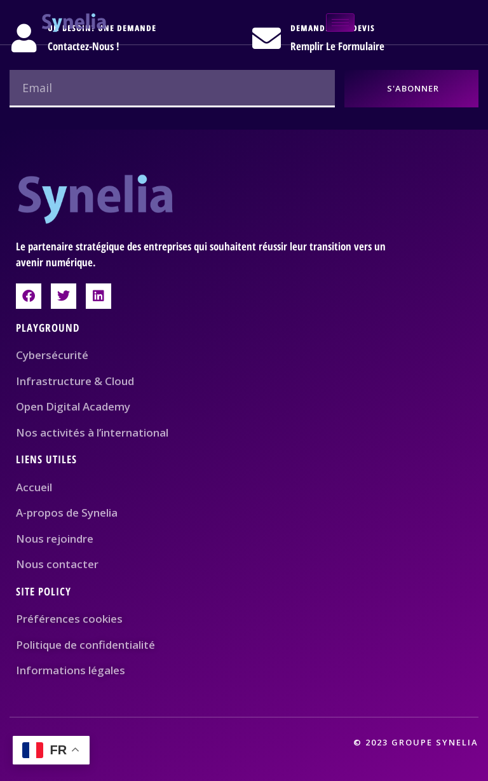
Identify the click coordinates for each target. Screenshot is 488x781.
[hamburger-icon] (340, 22)
